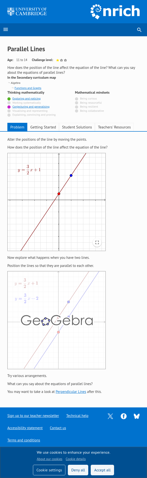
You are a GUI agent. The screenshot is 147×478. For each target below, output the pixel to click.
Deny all (78, 469)
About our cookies (49, 459)
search (139, 30)
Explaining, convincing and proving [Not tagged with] (34, 114)
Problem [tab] (17, 127)
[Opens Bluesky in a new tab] (137, 416)
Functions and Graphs (28, 88)
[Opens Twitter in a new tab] (110, 415)
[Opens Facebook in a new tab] (124, 415)
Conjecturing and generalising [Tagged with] (31, 106)
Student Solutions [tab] (77, 127)
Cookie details (76, 459)
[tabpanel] (73, 265)
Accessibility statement (25, 428)
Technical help (77, 415)
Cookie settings (49, 469)
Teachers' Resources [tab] (114, 127)
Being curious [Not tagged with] (88, 98)
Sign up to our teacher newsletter (33, 415)
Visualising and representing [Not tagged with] (29, 111)
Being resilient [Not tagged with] (89, 106)
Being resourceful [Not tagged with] (91, 102)
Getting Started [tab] (43, 127)
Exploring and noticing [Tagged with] (27, 98)
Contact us (58, 428)
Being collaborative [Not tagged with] (92, 111)
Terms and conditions (23, 440)
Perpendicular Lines (71, 391)
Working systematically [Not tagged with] (27, 102)
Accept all (102, 469)
